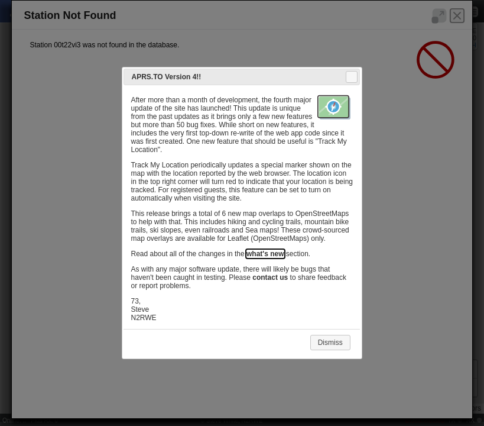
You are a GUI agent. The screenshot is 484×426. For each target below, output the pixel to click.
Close (351, 77)
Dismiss (330, 342)
